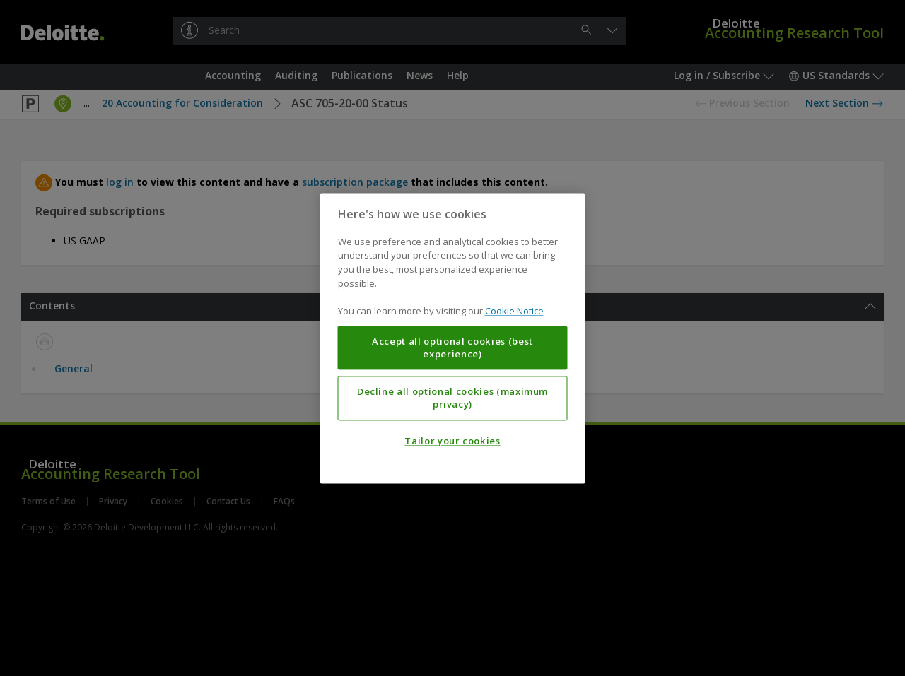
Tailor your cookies (452, 440)
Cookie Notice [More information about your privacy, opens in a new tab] (514, 310)
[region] (452, 338)
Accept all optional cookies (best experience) (452, 347)
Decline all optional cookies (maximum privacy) (452, 397)
